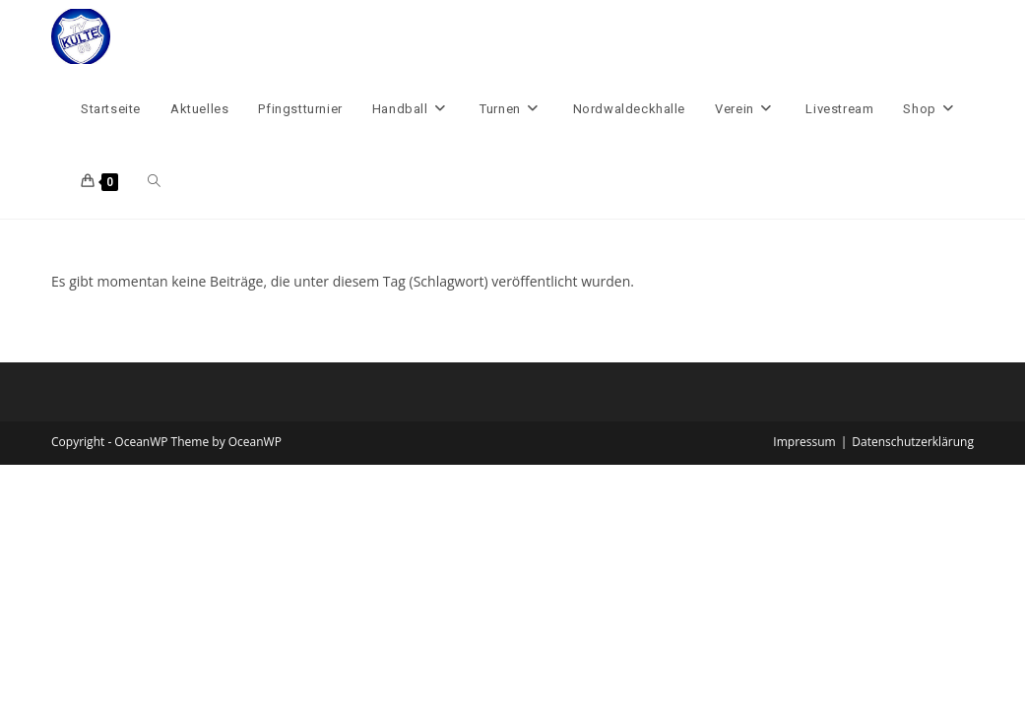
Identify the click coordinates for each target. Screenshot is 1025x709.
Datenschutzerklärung (913, 441)
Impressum (804, 441)
